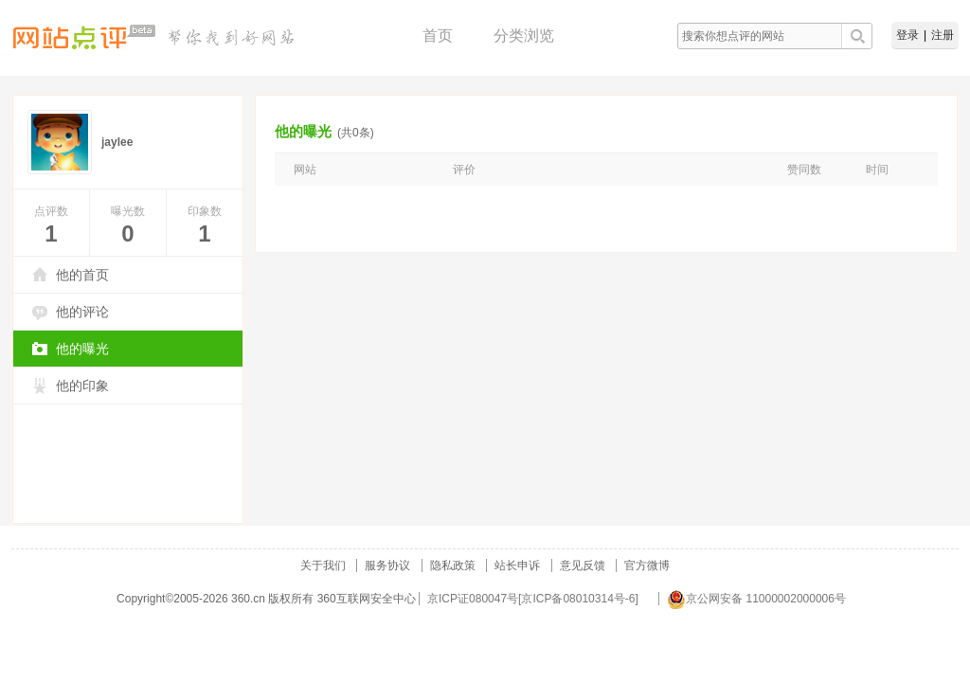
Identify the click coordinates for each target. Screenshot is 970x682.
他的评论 (82, 311)
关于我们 (323, 565)
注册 (942, 35)
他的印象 (82, 385)
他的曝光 (82, 348)
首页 (437, 35)
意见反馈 (582, 565)
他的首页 (82, 274)
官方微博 (647, 565)
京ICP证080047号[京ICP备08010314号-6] (532, 598)
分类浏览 (524, 35)
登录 (907, 35)
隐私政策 (453, 565)
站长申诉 (517, 565)
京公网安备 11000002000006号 (756, 598)
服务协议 (387, 565)
